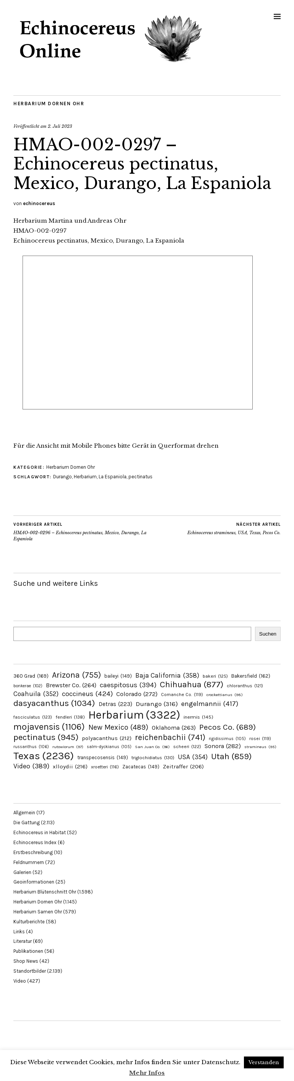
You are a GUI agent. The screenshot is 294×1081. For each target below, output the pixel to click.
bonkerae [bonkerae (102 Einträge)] (27, 685)
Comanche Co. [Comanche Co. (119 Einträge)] (182, 694)
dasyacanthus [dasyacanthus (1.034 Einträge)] (54, 703)
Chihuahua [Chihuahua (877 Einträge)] (191, 685)
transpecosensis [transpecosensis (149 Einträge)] (102, 757)
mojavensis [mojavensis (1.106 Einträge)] (49, 726)
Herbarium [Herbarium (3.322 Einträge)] (134, 714)
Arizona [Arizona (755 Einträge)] (76, 675)
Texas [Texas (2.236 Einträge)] (43, 756)
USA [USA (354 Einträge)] (193, 757)
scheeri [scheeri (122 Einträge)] (187, 746)
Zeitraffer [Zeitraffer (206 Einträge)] (183, 766)
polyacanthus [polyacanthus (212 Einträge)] (107, 738)
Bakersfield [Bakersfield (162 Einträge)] (250, 676)
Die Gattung (26, 822)
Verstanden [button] (264, 1062)
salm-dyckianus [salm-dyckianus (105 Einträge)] (109, 746)
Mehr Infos (147, 1072)
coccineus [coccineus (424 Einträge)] (87, 694)
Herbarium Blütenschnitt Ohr (44, 892)
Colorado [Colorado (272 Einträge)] (137, 694)
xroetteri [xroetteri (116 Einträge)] (105, 767)
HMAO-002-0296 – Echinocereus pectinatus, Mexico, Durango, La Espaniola (80, 531)
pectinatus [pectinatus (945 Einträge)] (45, 737)
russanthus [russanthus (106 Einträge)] (31, 746)
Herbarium (85, 476)
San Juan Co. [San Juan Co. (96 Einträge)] (152, 746)
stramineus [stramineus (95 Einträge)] (260, 746)
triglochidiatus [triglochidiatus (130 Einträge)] (153, 757)
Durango (62, 476)
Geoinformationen (33, 882)
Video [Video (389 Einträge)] (31, 766)
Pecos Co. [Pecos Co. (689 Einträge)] (227, 727)
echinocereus (39, 203)
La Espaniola (113, 476)
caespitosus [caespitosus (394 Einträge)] (128, 685)
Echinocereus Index (35, 842)
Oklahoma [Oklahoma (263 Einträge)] (174, 727)
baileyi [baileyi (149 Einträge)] (118, 676)
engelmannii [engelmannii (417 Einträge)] (209, 703)
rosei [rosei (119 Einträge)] (260, 738)
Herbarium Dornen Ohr (48, 103)
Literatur (22, 941)
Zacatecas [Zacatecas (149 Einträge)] (140, 767)
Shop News (25, 961)
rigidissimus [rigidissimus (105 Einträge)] (227, 738)
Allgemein (24, 812)
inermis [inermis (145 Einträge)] (198, 717)
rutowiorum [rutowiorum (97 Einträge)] (67, 746)
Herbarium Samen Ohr (37, 912)
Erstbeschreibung (33, 852)
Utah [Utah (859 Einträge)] (231, 756)
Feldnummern (28, 862)
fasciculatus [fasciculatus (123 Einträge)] (32, 717)
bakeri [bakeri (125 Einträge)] (215, 676)
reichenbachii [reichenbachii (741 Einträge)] (170, 737)
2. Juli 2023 (60, 126)
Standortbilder (29, 971)
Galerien (22, 872)
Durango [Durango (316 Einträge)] (157, 704)
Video (19, 981)
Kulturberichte (29, 921)
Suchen (267, 634)
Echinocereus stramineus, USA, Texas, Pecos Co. (234, 528)
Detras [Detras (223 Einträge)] (115, 704)
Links (19, 931)
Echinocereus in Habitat (39, 832)
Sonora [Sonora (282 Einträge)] (223, 746)
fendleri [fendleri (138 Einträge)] (70, 717)
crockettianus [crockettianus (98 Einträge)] (224, 694)
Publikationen (28, 951)
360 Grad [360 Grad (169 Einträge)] (31, 676)
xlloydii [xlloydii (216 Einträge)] (70, 766)
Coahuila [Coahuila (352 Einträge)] (35, 694)
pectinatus (140, 476)
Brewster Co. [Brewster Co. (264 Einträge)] (71, 685)
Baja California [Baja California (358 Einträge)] (167, 675)
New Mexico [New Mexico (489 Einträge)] (118, 727)
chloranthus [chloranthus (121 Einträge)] (245, 685)
